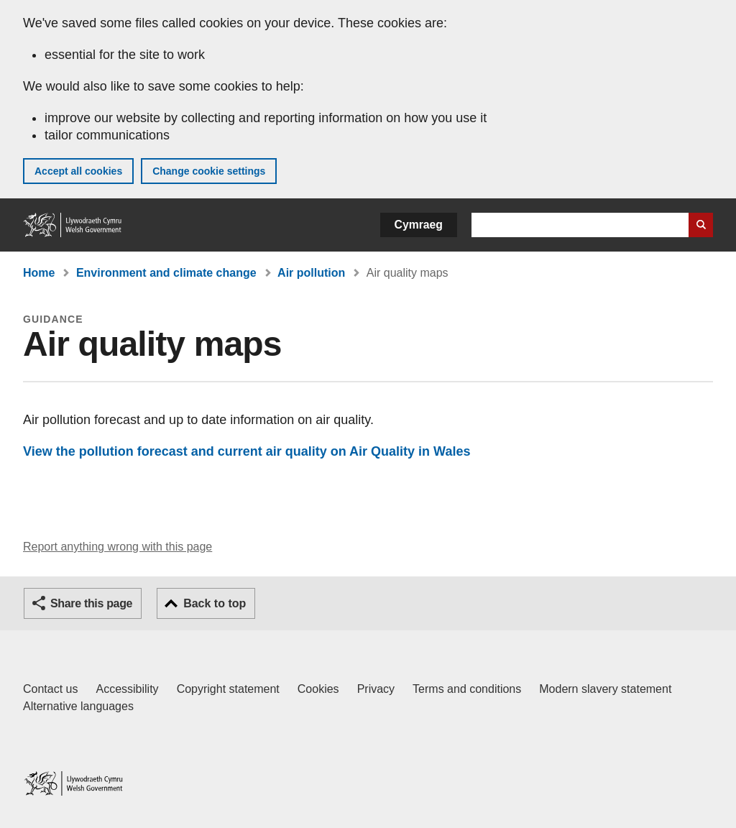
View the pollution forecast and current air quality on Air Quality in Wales (246, 451)
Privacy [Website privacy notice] (376, 689)
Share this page (91, 603)
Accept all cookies (78, 171)
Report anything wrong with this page (117, 546)
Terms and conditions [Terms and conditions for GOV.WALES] (467, 689)
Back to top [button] (214, 603)
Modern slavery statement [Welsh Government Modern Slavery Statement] (605, 689)
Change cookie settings (208, 171)
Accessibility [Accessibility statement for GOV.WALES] (127, 689)
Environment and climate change (166, 273)
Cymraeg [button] (419, 224)
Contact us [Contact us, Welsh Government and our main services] (50, 689)
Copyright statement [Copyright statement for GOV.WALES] (228, 689)
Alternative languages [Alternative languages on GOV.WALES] (78, 706)
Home (39, 273)
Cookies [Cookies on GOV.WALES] (318, 689)
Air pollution (311, 273)
